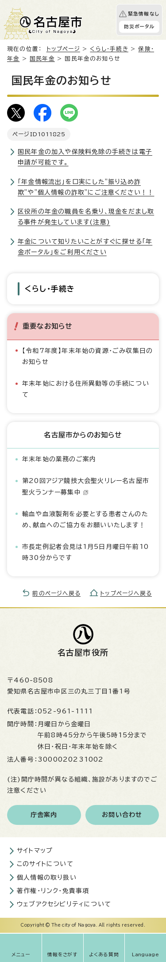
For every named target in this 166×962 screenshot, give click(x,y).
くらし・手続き (109, 49)
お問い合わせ (122, 815)
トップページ (63, 49)
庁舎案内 (44, 815)
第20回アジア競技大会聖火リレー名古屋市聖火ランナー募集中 (85, 486)
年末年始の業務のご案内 (59, 459)
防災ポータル (139, 26)
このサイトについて (45, 864)
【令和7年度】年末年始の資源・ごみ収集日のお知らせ (87, 356)
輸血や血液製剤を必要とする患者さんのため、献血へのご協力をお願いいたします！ (85, 519)
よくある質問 (104, 954)
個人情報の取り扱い (47, 877)
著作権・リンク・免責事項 (53, 891)
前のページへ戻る (56, 593)
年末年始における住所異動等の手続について (85, 389)
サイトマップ (35, 850)
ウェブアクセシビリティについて (64, 904)
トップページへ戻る (126, 593)
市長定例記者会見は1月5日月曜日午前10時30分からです (85, 552)
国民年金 (42, 58)
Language (145, 954)
